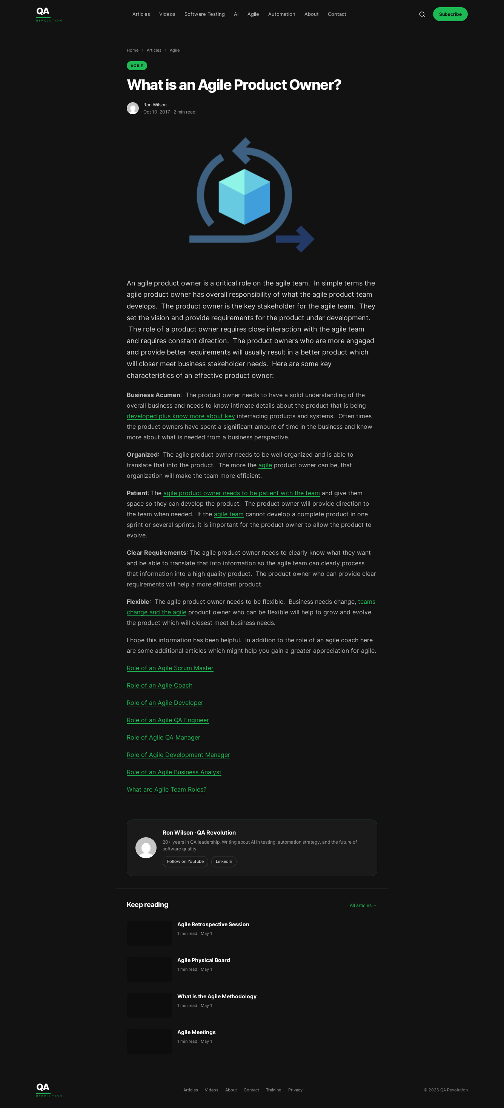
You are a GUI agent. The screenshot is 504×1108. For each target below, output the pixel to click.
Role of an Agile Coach (159, 685)
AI (236, 14)
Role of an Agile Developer (165, 702)
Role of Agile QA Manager (163, 737)
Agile (253, 14)
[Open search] (422, 14)
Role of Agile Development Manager (178, 754)
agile (265, 465)
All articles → (363, 905)
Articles (141, 14)
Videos (167, 14)
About (311, 14)
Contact (337, 14)
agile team (229, 514)
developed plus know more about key (181, 416)
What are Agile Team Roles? (166, 789)
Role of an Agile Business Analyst (174, 772)
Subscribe (450, 14)
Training (273, 1090)
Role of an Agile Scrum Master (170, 668)
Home (132, 50)
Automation (281, 14)
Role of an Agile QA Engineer (168, 720)
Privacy (295, 1090)
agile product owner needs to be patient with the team (241, 493)
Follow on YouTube (185, 861)
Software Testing (204, 14)
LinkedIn (224, 861)
